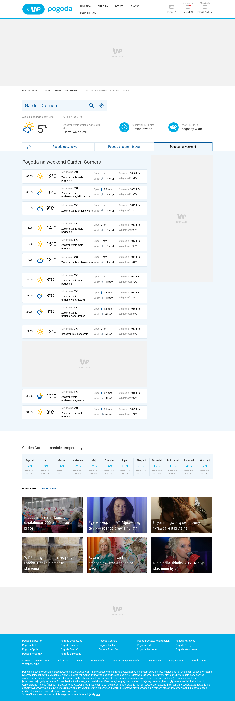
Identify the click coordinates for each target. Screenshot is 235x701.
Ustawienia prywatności (126, 660)
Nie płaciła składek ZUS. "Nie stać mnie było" (176, 566)
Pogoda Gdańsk (108, 640)
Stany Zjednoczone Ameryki (62, 90)
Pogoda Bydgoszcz (71, 640)
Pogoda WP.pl (30, 90)
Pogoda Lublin (107, 645)
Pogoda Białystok (32, 640)
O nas (79, 660)
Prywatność (98, 660)
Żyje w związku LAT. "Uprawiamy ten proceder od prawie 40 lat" (114, 525)
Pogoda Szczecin (147, 649)
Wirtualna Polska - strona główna (33, 9)
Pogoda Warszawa (186, 649)
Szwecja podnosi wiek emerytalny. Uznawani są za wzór (111, 563)
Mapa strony (176, 660)
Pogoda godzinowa (65, 147)
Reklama (62, 660)
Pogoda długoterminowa (124, 147)
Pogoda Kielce (30, 645)
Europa (102, 6)
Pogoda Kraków (69, 645)
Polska (85, 6)
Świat (118, 6)
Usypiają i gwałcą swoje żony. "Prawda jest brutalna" (177, 525)
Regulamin (155, 660)
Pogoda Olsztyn (184, 645)
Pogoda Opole (30, 649)
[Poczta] (172, 9)
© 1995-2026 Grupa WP (35, 660)
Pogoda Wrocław (32, 653)
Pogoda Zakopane (70, 653)
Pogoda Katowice (185, 640)
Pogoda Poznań (69, 649)
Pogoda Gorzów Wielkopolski (153, 640)
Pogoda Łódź (144, 645)
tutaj (98, 694)
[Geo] (102, 105)
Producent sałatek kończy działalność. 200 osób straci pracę (47, 523)
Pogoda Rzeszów (108, 649)
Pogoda (60, 9)
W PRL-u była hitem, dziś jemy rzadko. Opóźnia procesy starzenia (48, 563)
